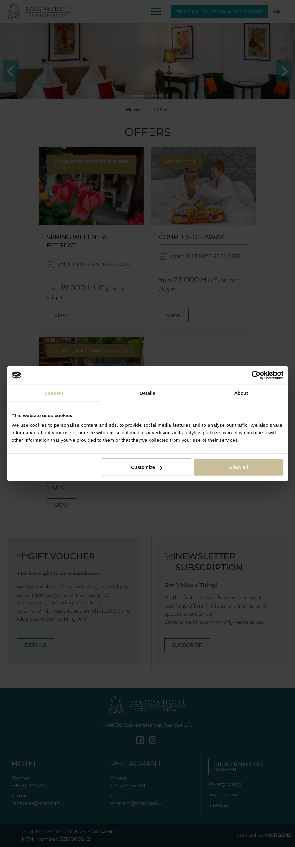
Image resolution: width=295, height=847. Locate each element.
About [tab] (241, 393)
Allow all (238, 467)
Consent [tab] (53, 393)
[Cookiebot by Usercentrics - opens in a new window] (256, 375)
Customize (146, 467)
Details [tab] (147, 393)
